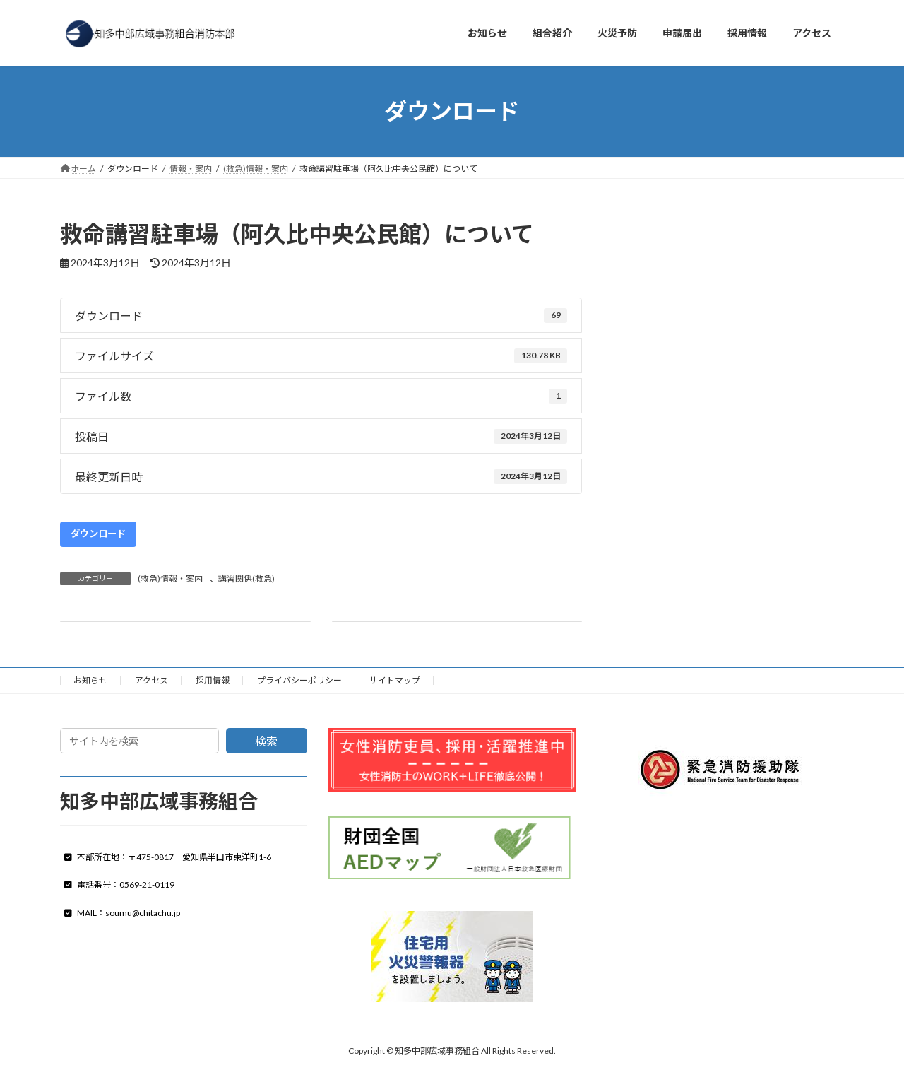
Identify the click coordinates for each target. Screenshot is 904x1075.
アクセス (151, 680)
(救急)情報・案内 (170, 578)
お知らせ (90, 680)
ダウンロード (98, 533)
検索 (266, 741)
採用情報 (213, 680)
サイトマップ (394, 680)
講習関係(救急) (246, 578)
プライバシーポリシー (299, 680)
